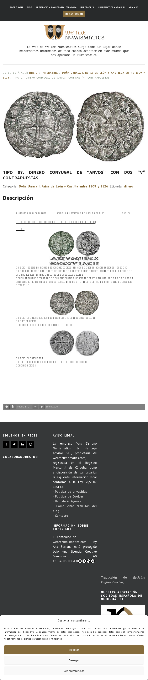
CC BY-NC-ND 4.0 (74, 561)
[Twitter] (14, 444)
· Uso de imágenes (67, 501)
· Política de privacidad (70, 491)
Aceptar (74, 649)
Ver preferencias (73, 670)
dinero (128, 186)
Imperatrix (50, 72)
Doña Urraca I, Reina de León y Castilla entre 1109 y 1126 (63, 186)
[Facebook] (6, 444)
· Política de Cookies (68, 496)
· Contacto (60, 516)
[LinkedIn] (22, 444)
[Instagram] (30, 444)
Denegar (74, 660)
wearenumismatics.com (70, 542)
